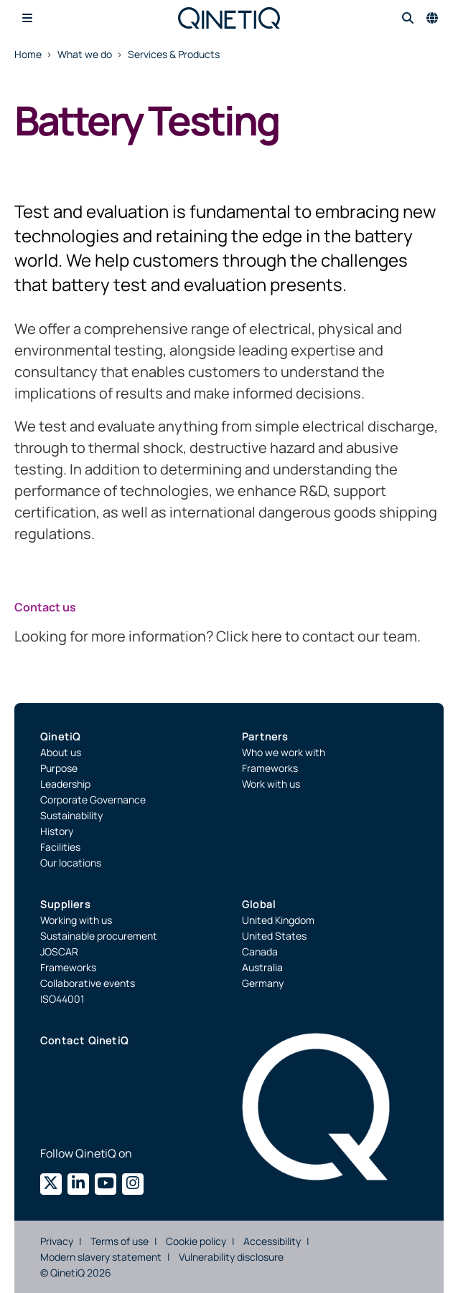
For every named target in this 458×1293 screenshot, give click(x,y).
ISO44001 (62, 999)
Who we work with (283, 752)
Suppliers (65, 904)
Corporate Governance (93, 799)
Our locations (70, 862)
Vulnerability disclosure (231, 1257)
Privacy (56, 1241)
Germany (263, 983)
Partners (265, 736)
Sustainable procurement (98, 936)
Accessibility (272, 1241)
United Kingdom (278, 920)
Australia (262, 967)
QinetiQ (60, 736)
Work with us (271, 784)
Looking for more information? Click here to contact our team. (217, 636)
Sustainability (71, 815)
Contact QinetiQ (84, 1040)
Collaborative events (87, 983)
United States (274, 936)
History (56, 831)
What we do (84, 54)
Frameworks (270, 768)
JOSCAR (59, 951)
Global (259, 904)
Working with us (76, 920)
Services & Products (174, 54)
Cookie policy (196, 1241)
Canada (260, 951)
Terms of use (119, 1241)
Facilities (60, 847)
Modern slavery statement (101, 1257)
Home (28, 54)
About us (60, 752)
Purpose (59, 768)
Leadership (65, 784)
